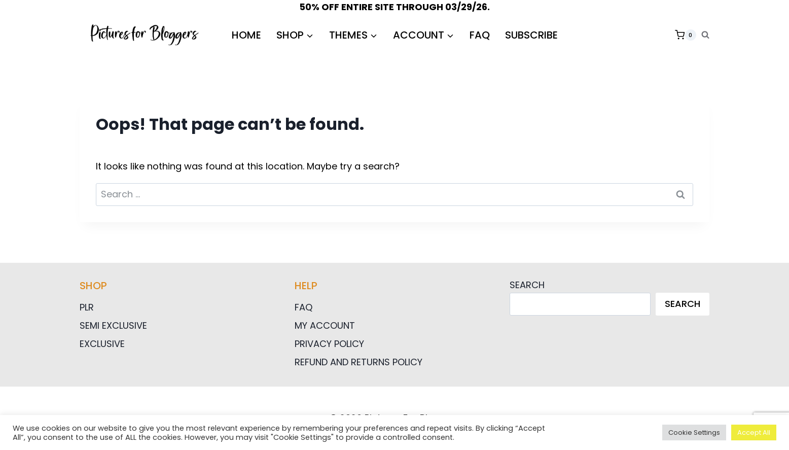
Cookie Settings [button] (694, 432)
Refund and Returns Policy (358, 362)
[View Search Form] (705, 35)
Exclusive (102, 343)
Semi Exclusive (113, 325)
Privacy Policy (329, 343)
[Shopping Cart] (685, 35)
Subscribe (531, 35)
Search (527, 285)
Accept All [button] (753, 432)
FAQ (480, 35)
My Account (325, 325)
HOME (246, 35)
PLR (87, 307)
